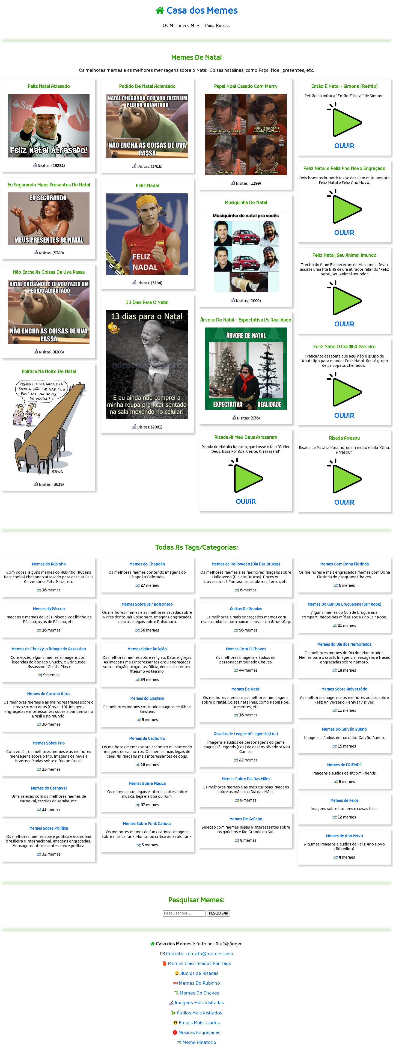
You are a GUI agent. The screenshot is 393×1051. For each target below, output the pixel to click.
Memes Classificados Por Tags (199, 964)
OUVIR (246, 502)
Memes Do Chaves (199, 993)
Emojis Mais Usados (199, 1023)
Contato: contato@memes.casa (199, 954)
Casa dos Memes (201, 11)
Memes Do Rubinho (199, 983)
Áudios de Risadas (199, 973)
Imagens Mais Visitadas (199, 1003)
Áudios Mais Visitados (199, 1013)
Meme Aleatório (199, 1043)
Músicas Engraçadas (199, 1033)
